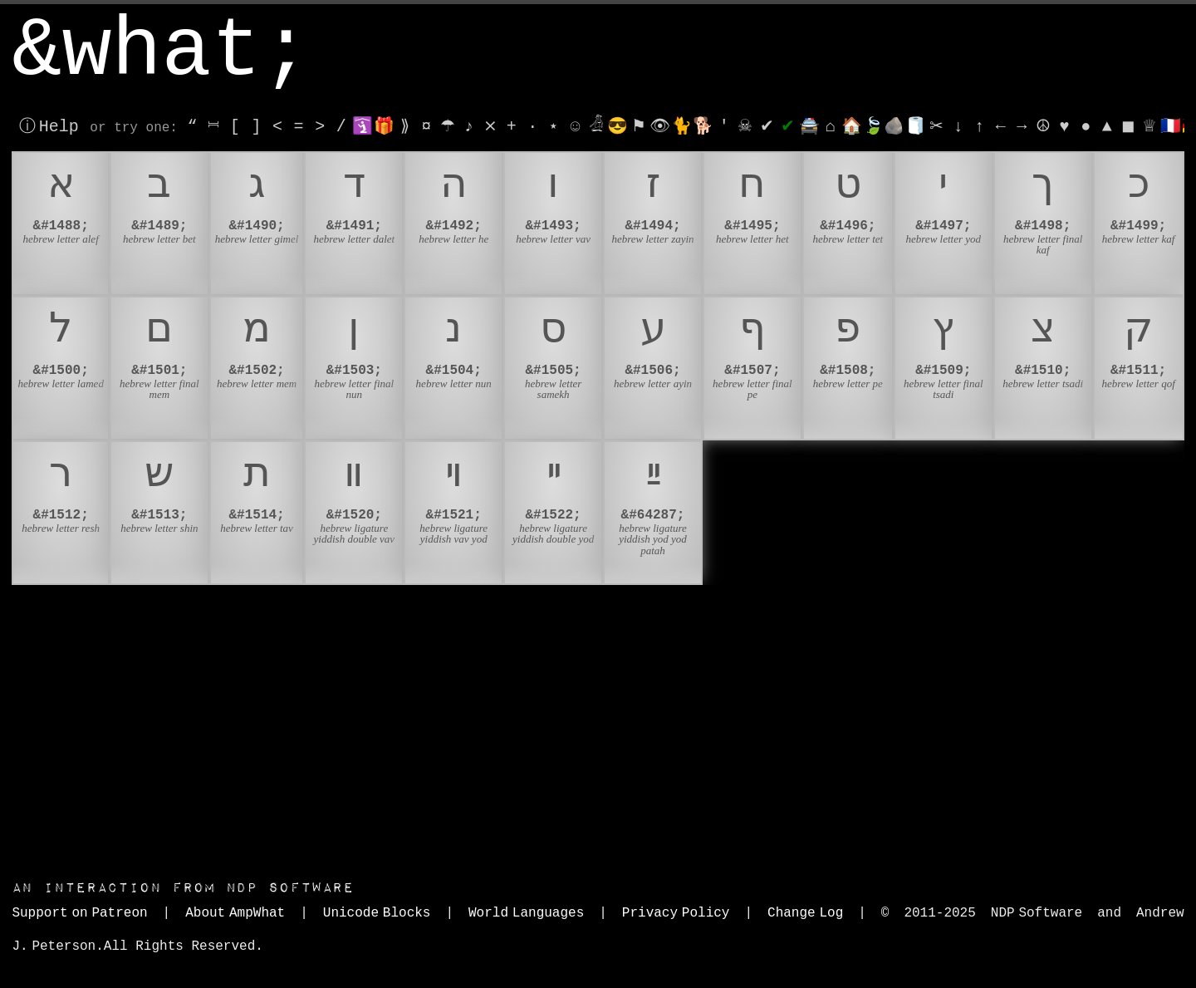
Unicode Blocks (377, 913)
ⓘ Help (48, 126)
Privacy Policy (676, 913)
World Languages (526, 913)
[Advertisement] (598, 728)
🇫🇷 (1170, 126)
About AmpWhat (235, 913)
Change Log (805, 913)
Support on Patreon (79, 913)
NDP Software (183, 888)
